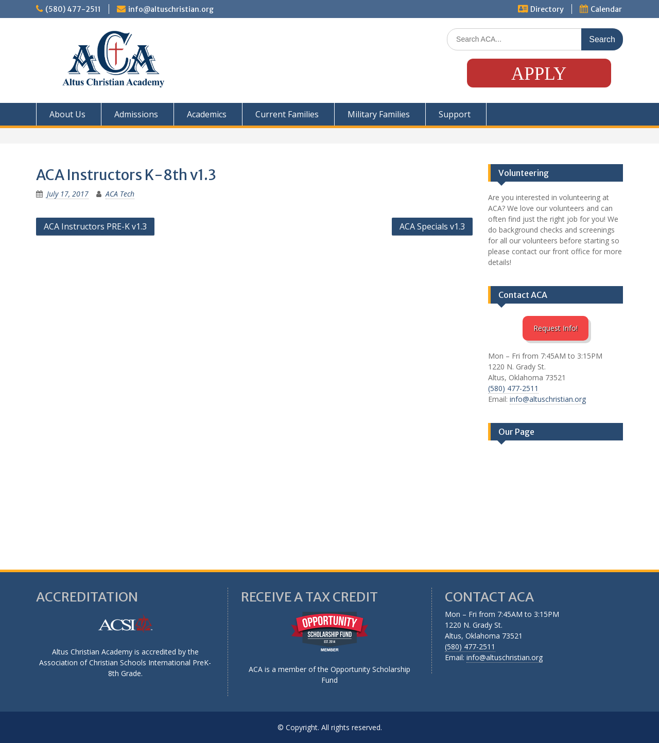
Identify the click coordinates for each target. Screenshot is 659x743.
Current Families (287, 114)
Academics (207, 114)
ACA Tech (120, 194)
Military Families (379, 114)
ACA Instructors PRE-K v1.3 (95, 226)
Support (455, 114)
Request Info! (555, 328)
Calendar (606, 9)
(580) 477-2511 (73, 9)
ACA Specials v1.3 (432, 226)
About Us (67, 114)
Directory (547, 9)
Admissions (136, 114)
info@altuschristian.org (171, 9)
